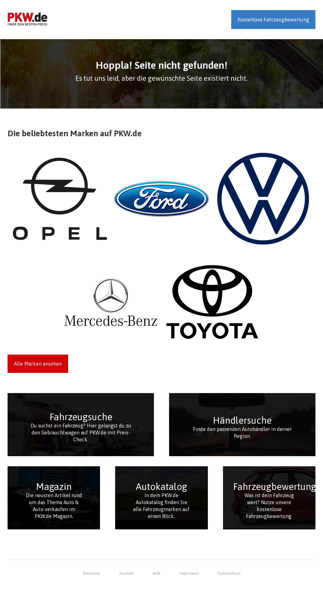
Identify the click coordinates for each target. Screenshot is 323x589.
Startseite (91, 573)
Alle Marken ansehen (38, 364)
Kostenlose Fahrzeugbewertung (273, 19)
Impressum (189, 573)
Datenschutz (229, 573)
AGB (156, 573)
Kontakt (127, 573)
